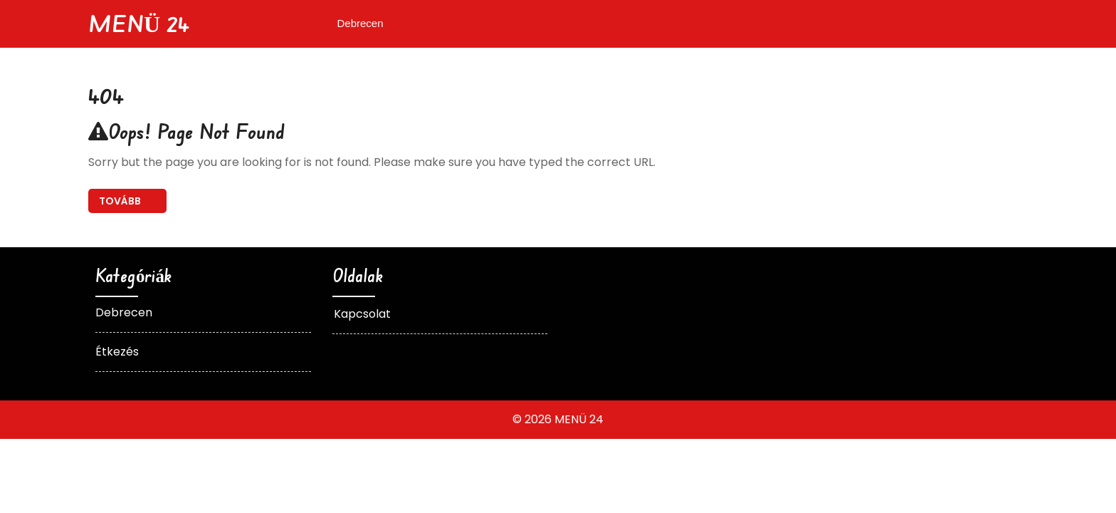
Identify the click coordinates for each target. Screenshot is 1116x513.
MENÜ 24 (138, 23)
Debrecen (360, 23)
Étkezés (117, 351)
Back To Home (127, 201)
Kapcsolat (362, 314)
